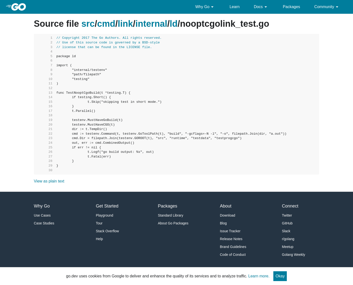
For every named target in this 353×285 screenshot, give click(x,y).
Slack (286, 231)
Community (327, 7)
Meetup (287, 247)
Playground (104, 215)
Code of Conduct (233, 255)
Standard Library (170, 215)
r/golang (288, 239)
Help (99, 239)
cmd (106, 24)
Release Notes (231, 239)
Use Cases (42, 215)
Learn (234, 7)
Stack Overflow (107, 231)
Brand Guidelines (233, 247)
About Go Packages (173, 223)
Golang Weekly (293, 255)
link (125, 24)
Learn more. (258, 276)
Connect (290, 206)
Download (227, 215)
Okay (280, 276)
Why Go (205, 7)
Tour (99, 223)
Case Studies (44, 223)
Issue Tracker (230, 231)
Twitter (287, 215)
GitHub (287, 223)
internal (151, 24)
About (225, 206)
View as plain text (49, 181)
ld (173, 24)
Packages (291, 7)
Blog (223, 223)
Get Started (107, 206)
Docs (261, 7)
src (88, 24)
